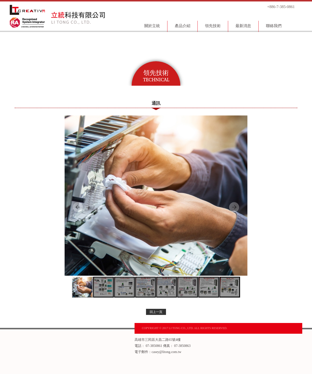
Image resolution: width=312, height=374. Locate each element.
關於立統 (152, 26)
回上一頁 (156, 312)
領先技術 (213, 26)
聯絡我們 (274, 26)
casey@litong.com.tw (166, 352)
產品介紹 (182, 26)
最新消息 (243, 26)
